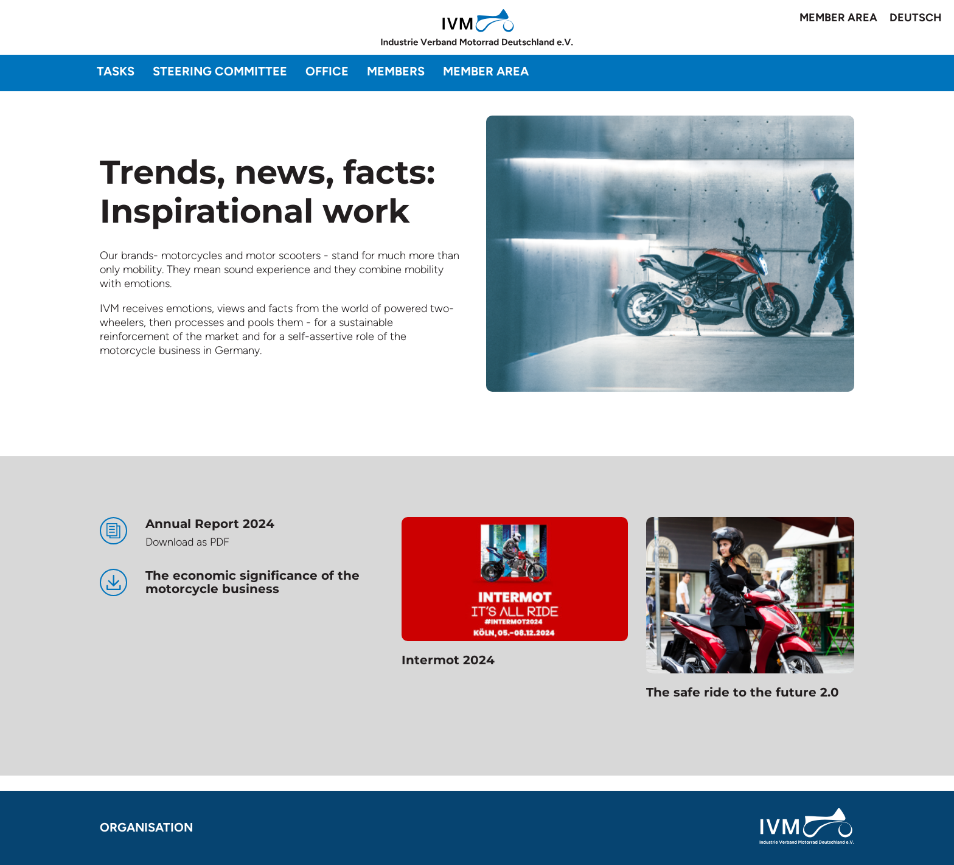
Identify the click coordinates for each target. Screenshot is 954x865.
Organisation (146, 827)
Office (327, 71)
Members (396, 71)
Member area (838, 17)
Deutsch (916, 17)
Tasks (115, 71)
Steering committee (220, 71)
